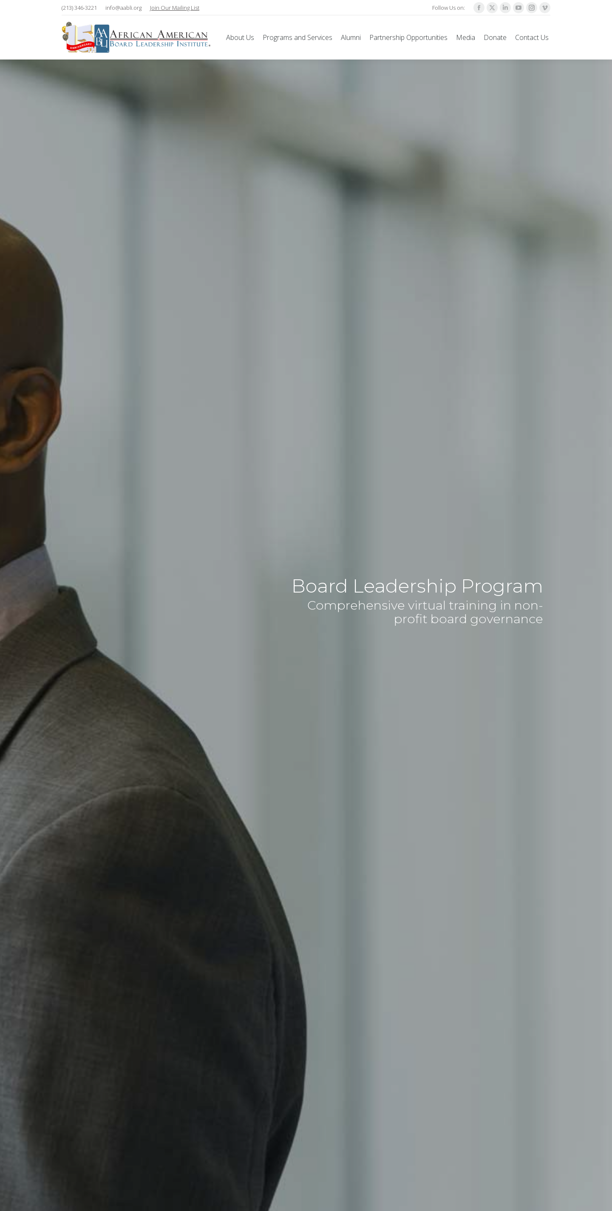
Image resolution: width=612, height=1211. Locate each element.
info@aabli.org (123, 7)
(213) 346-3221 (79, 7)
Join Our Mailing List (174, 7)
